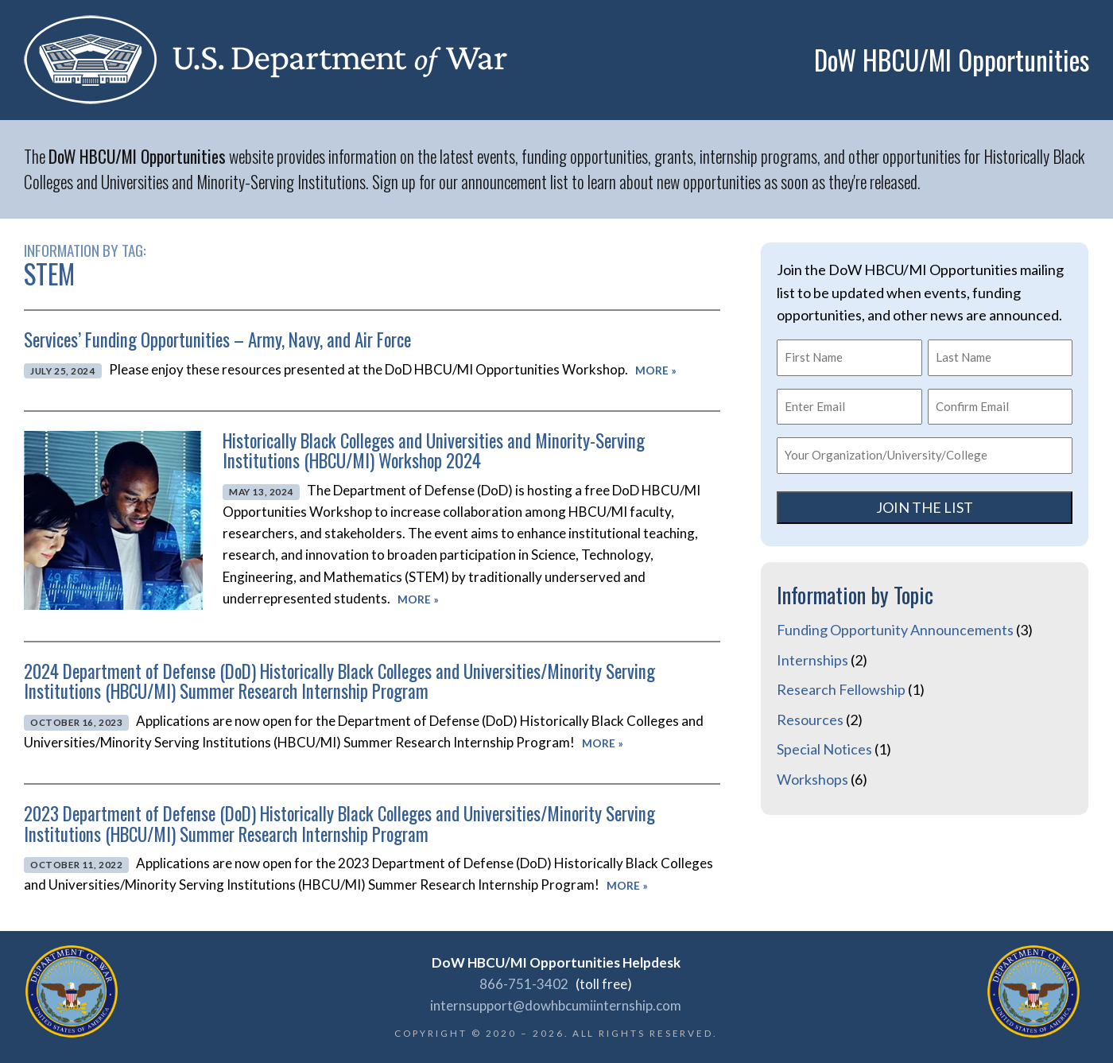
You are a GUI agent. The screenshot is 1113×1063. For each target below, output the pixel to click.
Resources (810, 719)
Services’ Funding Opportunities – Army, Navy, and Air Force (217, 339)
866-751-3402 (523, 984)
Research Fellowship (841, 689)
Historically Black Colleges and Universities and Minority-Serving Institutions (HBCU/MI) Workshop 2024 (434, 451)
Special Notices (824, 749)
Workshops (812, 779)
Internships (812, 660)
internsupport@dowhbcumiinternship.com (555, 1005)
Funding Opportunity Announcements (895, 629)
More (656, 370)
